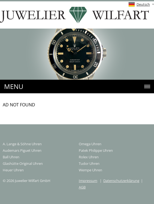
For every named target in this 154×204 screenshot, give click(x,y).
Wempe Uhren (90, 170)
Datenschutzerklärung (121, 180)
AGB (82, 187)
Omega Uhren (90, 143)
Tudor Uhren (89, 163)
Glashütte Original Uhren (23, 163)
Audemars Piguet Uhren (22, 150)
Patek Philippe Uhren (96, 150)
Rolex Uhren (89, 156)
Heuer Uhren (13, 170)
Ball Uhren (11, 156)
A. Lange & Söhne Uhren (22, 143)
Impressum (88, 180)
